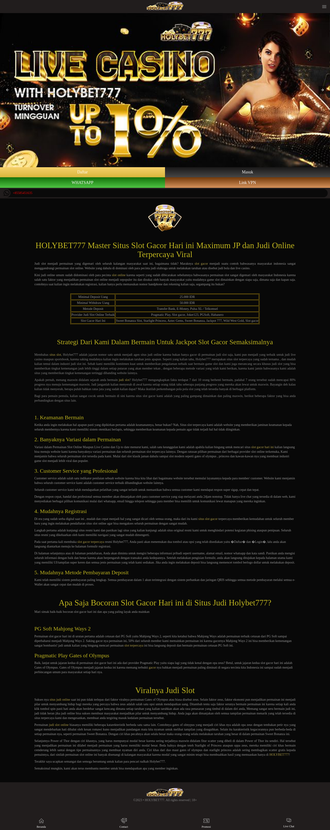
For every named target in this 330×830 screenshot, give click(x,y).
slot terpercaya (133, 645)
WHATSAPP (82, 182)
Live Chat (288, 823)
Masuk (247, 172)
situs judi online (60, 699)
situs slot (55, 354)
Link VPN (247, 182)
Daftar (82, 172)
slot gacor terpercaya (90, 542)
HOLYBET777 (279, 754)
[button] (7, 90)
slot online (119, 275)
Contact (124, 823)
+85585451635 (17, 193)
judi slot (124, 380)
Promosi (206, 823)
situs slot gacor (207, 519)
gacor (152, 667)
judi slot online (59, 725)
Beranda (41, 823)
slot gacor (201, 263)
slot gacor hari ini (262, 447)
